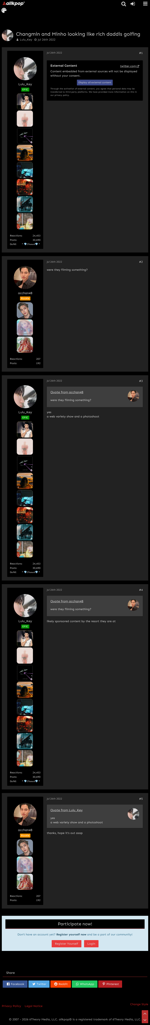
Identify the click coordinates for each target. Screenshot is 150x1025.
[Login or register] (132, 3)
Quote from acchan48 (66, 392)
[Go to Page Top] (145, 1013)
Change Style (139, 1004)
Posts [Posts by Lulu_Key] (13, 240)
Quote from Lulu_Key (66, 810)
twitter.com (128, 66)
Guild (13, 244)
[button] (145, 3)
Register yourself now (71, 934)
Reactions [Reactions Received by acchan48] (16, 358)
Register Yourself (66, 943)
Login (91, 943)
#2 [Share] (141, 262)
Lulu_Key (26, 39)
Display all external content (94, 82)
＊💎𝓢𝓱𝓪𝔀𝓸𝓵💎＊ (31, 244)
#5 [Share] (141, 798)
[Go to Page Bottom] (145, 1020)
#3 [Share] (141, 381)
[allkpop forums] (13, 3)
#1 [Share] (141, 53)
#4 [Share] (141, 590)
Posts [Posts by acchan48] (13, 363)
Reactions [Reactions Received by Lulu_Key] (16, 235)
